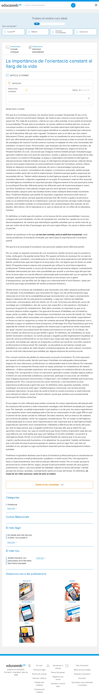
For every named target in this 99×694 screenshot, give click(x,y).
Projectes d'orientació (82, 674)
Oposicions (84, 32)
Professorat (12, 505)
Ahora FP (27, 581)
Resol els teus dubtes (82, 670)
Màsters (34, 32)
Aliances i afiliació (39, 678)
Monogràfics (27, 602)
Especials (72, 602)
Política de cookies (39, 674)
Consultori (82, 678)
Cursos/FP (11, 32)
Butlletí (72, 581)
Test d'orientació (82, 666)
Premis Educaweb (58, 673)
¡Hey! (27, 623)
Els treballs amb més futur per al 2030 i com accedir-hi (20, 536)
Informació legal (39, 670)
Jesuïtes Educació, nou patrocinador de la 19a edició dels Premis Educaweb (19, 560)
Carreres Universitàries (60, 32)
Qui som (39, 666)
